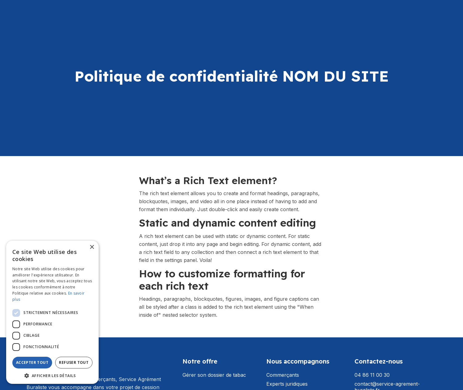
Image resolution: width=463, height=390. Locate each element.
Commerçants (282, 375)
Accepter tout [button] (32, 362)
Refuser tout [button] (73, 362)
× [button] (91, 247)
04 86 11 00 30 (372, 375)
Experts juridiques (287, 384)
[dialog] (52, 312)
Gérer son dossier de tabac (214, 375)
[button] (52, 375)
